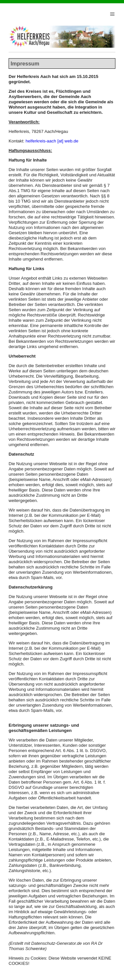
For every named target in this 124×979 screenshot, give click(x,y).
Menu (112, 12)
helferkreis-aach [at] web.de (51, 140)
